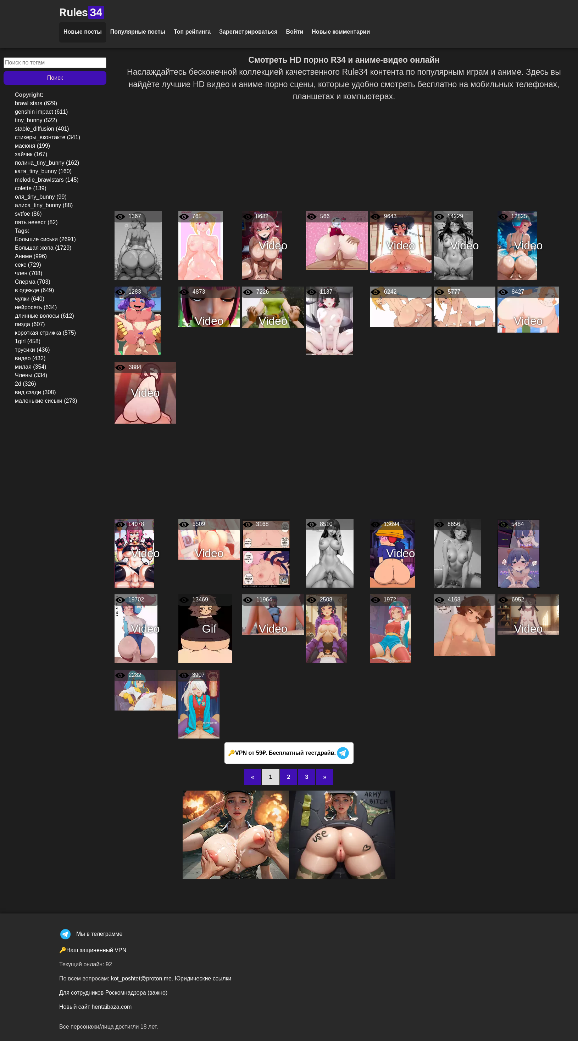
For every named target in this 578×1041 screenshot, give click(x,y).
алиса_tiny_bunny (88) (44, 205)
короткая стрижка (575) (45, 333)
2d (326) (25, 384)
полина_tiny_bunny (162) (47, 163)
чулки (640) (29, 299)
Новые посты (82, 32)
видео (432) (30, 358)
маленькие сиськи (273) (46, 401)
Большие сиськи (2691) (45, 239)
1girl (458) (27, 341)
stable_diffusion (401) (42, 129)
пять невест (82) (36, 222)
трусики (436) (32, 350)
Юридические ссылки (203, 978)
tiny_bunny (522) (36, 120)
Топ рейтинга (192, 32)
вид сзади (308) (35, 392)
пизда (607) (30, 324)
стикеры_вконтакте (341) (47, 137)
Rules (81, 12)
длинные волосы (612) (44, 316)
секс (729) (28, 265)
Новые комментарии (341, 32)
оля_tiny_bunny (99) (41, 197)
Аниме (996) (31, 256)
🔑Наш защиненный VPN (92, 950)
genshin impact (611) (41, 112)
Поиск (55, 78)
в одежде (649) (34, 290)
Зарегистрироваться (248, 32)
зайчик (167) (31, 154)
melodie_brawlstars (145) (47, 180)
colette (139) (30, 188)
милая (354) (30, 367)
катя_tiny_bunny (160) (43, 171)
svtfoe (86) (28, 214)
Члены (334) (31, 375)
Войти (294, 32)
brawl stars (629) (36, 103)
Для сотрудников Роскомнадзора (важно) (113, 993)
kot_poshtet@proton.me (141, 978)
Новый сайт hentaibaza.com (95, 1007)
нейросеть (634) (36, 307)
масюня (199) (32, 146)
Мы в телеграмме (90, 934)
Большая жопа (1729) (43, 248)
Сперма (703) (32, 282)
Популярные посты (137, 32)
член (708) (28, 273)
